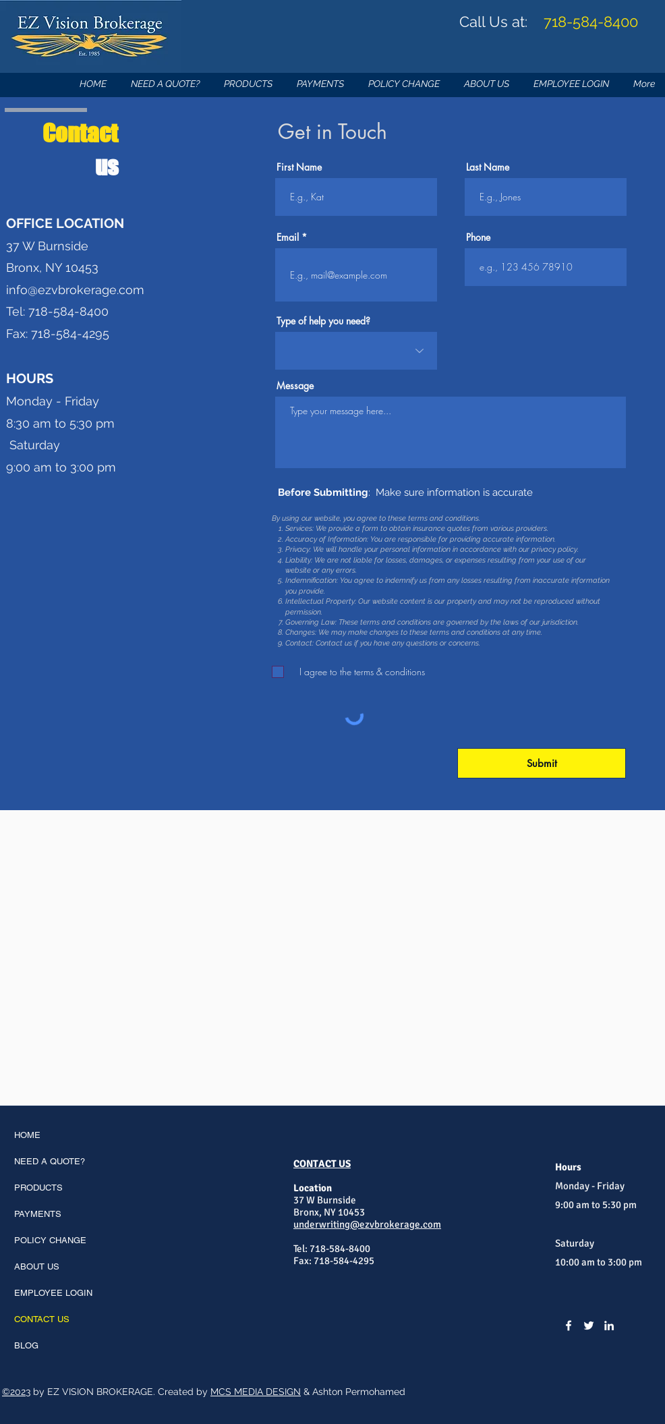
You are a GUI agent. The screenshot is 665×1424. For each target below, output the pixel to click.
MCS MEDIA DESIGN (255, 1391)
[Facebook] (568, 1325)
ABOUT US (36, 1266)
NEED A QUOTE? (49, 1161)
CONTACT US (41, 1319)
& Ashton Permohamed (353, 1391)
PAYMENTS (37, 1214)
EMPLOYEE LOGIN (53, 1293)
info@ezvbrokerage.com (75, 290)
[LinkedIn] (609, 1325)
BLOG (26, 1345)
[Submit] (541, 763)
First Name (299, 167)
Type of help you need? (323, 321)
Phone (478, 237)
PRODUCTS (38, 1188)
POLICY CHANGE (50, 1240)
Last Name (487, 167)
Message (295, 386)
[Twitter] (589, 1325)
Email (288, 237)
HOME (27, 1135)
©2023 (16, 1391)
